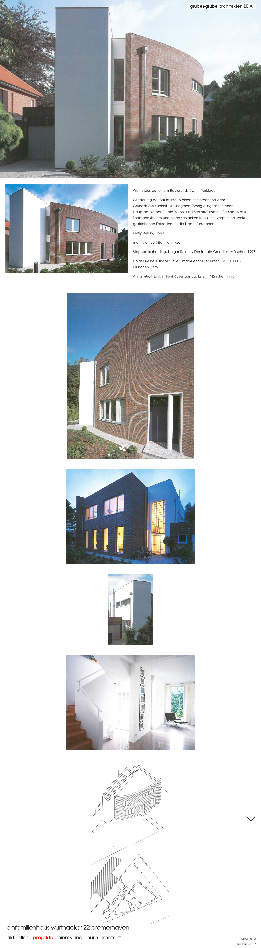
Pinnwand (70, 937)
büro (92, 937)
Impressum (248, 939)
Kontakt (111, 937)
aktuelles (18, 937)
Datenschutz (246, 944)
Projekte (43, 937)
